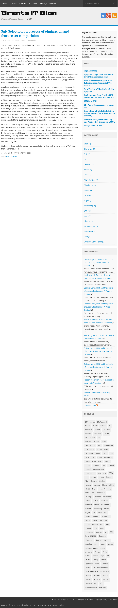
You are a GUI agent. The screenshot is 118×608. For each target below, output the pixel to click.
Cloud (99, 457)
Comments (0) (32, 40)
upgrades (89, 563)
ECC (104, 465)
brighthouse (108, 445)
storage (110, 544)
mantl (96, 505)
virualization (104, 572)
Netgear (96, 516)
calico (106, 449)
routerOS (99, 532)
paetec (95, 520)
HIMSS (88, 169)
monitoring (98, 509)
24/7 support (90, 422)
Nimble (87, 520)
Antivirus (88, 434)
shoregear (102, 536)
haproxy (97, 485)
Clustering (89, 149)
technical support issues (95, 548)
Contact (23, 3)
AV (99, 437)
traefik (95, 556)
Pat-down (103, 520)
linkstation (107, 497)
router (102, 528)
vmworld (106, 580)
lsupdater (104, 501)
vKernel (88, 576)
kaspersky (101, 493)
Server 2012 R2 (90, 536)
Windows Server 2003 (94, 242)
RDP (95, 528)
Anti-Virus (97, 434)
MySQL (106, 509)
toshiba (88, 556)
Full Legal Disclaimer (48, 3)
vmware (96, 576)
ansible (97, 430)
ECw (104, 473)
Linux (87, 175)
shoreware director (103, 540)
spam (87, 216)
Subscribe (77, 599)
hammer (88, 485)
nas (94, 512)
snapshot (88, 544)
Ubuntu (88, 221)
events (101, 477)
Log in (97, 599)
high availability (108, 485)
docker (87, 465)
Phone (87, 524)
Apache (106, 434)
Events (88, 159)
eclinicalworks (98, 469)
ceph (105, 453)
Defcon (107, 461)
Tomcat (97, 552)
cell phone (89, 453)
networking (90, 205)
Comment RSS (91, 405)
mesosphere (105, 505)
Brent (18, 40)
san (7, 156)
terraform (88, 552)
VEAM (97, 564)
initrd (109, 489)
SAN (23, 40)
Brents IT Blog (29, 13)
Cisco (93, 457)
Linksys (87, 501)
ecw (99, 473)
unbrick (103, 560)
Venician (105, 564)
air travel (103, 426)
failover (109, 477)
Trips (102, 556)
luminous (88, 505)
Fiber (87, 481)
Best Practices (90, 445)
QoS (101, 524)
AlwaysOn (88, 430)
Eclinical (88, 469)
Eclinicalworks (90, 473)
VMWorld (88, 584)
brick (99, 445)
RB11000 (88, 528)
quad (108, 524)
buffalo (99, 449)
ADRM (95, 426)
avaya (104, 441)
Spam (103, 544)
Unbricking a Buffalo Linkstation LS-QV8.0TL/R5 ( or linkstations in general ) (98, 262)
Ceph (87, 144)
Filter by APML (87, 599)
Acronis (88, 426)
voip (95, 584)
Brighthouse (89, 449)
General (89, 164)
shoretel (89, 540)
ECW (111, 473)
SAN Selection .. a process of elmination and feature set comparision (35, 33)
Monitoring (90, 185)
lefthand (14, 156)
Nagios (88, 200)
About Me (33, 3)
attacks (93, 437)
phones (95, 524)
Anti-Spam (106, 430)
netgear (88, 516)
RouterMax (89, 532)
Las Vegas (88, 497)
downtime (96, 465)
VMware (105, 576)
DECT (100, 461)
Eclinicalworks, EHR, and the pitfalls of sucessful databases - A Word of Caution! (98, 291)
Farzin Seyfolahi (58, 605)
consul (87, 461)
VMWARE (97, 580)
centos (97, 453)
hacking (94, 481)
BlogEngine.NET (31, 605)
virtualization (91, 226)
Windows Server (91, 588)
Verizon (88, 568)
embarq (93, 477)
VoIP (87, 236)
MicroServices (91, 180)
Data (94, 461)
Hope (94, 489)
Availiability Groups (92, 441)
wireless (102, 587)
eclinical (111, 465)
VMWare (89, 231)
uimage (95, 560)
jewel (93, 493)
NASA (100, 512)
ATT (86, 437)
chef (111, 453)
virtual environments (100, 568)
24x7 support (102, 422)
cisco (87, 457)
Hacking (102, 481)
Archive (13, 3)
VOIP (101, 584)
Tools (105, 552)
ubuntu (87, 560)
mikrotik (88, 509)
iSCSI (87, 493)
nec (105, 512)
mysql (87, 195)
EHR (87, 154)
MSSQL (88, 190)
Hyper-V (102, 489)
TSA (107, 556)
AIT (110, 426)
